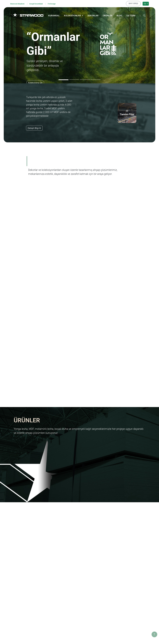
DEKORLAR (93, 15)
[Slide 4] (95, 79)
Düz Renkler (74, 612)
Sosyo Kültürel (131, 578)
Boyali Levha (74, 578)
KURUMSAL (54, 15)
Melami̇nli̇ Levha (76, 575)
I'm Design (56, 3)
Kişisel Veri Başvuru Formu (24, 588)
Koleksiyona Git (36, 82)
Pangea (100, 582)
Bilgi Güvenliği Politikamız (23, 578)
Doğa (99, 585)
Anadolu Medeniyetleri (106, 588)
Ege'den (100, 575)
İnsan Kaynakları (48, 592)
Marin (99, 578)
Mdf (71, 572)
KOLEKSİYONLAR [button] (72, 15)
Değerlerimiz (46, 572)
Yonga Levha (74, 568)
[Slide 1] (63, 79)
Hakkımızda (46, 568)
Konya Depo (131, 612)
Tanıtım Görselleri (48, 588)
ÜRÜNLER (107, 15)
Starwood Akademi (18, 3)
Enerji (128, 575)
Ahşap (71, 599)
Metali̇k (72, 616)
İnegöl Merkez (131, 596)
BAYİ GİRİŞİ (134, 3)
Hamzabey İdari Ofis (134, 599)
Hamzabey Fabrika (133, 602)
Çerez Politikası (19, 591)
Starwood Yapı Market (50, 585)
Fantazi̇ (72, 606)
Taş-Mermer (74, 602)
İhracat (44, 578)
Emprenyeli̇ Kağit (76, 582)
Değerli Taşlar (103, 602)
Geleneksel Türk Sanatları (107, 598)
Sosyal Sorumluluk (39, 3)
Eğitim (128, 568)
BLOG (119, 15)
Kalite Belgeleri (47, 575)
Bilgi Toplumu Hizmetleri (23, 594)
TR (145, 3)
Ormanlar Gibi (103, 568)
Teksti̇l (71, 609)
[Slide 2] (74, 79)
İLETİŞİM (130, 15)
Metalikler (101, 605)
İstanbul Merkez (132, 606)
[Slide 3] (85, 79)
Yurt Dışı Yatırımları (49, 582)
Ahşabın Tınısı (103, 592)
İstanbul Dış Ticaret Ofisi (135, 609)
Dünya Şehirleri (103, 608)
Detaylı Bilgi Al (34, 127)
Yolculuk (100, 572)
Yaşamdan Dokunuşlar (106, 595)
